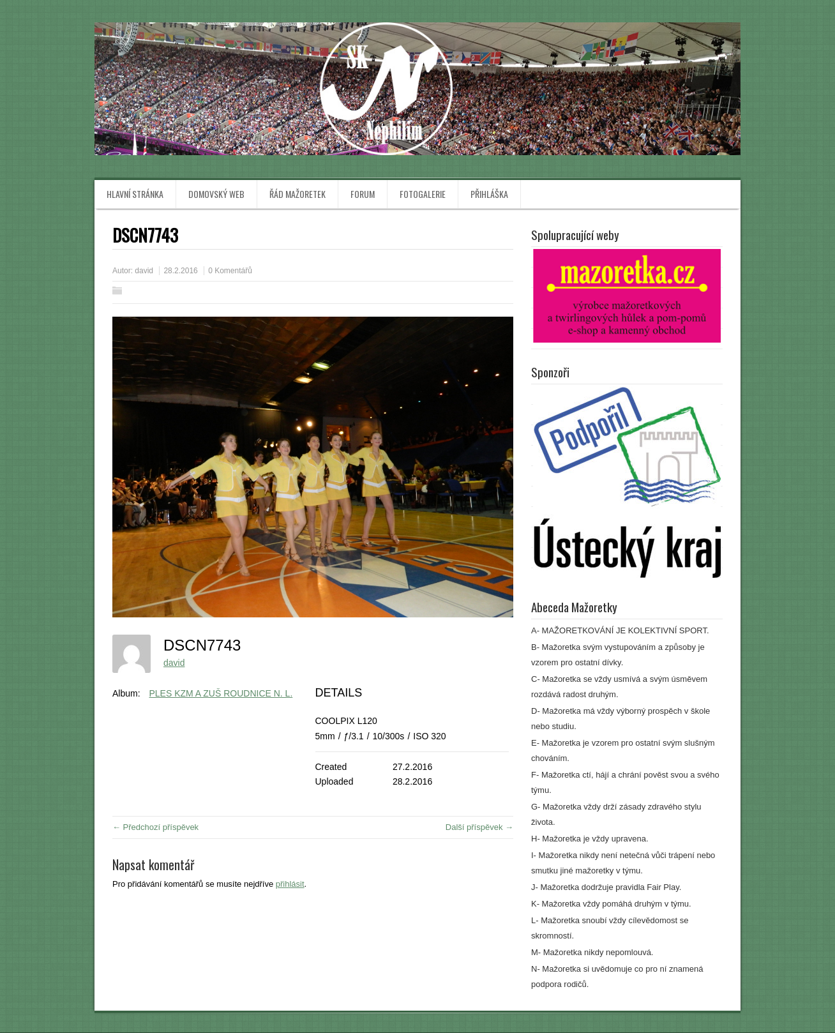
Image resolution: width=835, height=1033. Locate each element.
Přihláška (489, 193)
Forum (362, 193)
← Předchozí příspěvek (155, 827)
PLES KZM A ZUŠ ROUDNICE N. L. (220, 693)
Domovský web (216, 193)
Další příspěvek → (479, 827)
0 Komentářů (230, 270)
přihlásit (290, 884)
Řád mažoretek (297, 193)
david (144, 270)
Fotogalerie (423, 193)
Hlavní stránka (135, 193)
